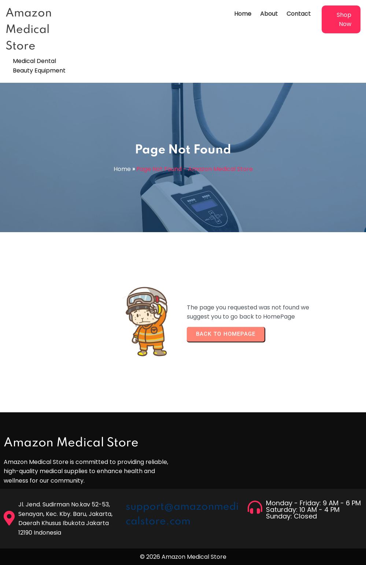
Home (122, 169)
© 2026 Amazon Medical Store (183, 557)
